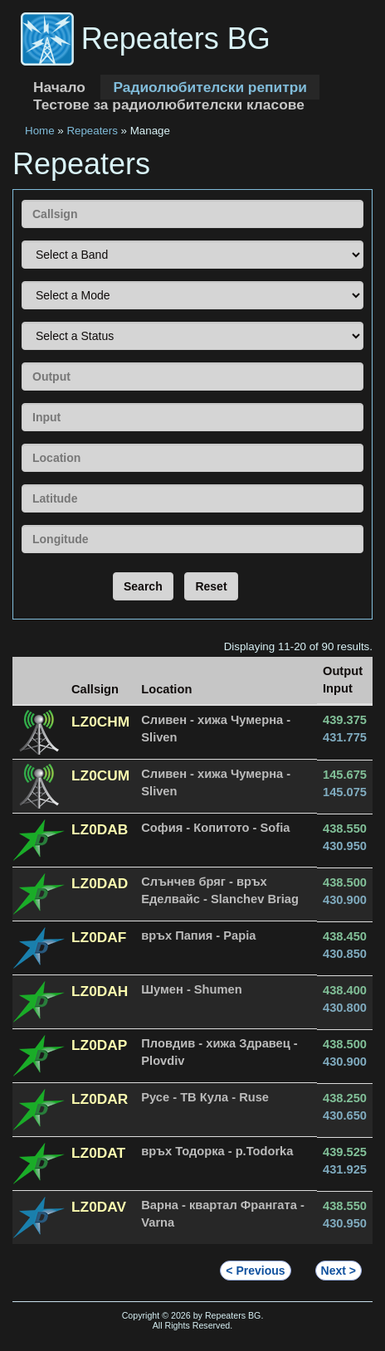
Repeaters (92, 130)
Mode (21, 280)
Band (21, 240)
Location (21, 443)
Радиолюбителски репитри (209, 87)
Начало (59, 87)
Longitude (21, 524)
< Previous (255, 1270)
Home (40, 130)
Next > (338, 1270)
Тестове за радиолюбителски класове (169, 104)
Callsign (21, 199)
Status (21, 321)
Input (21, 402)
